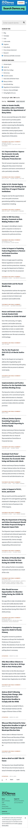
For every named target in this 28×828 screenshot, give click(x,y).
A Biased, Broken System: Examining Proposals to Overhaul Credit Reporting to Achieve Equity (13, 422)
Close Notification (25, 821)
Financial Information (19, 800)
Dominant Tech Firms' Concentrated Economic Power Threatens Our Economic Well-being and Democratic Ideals (14, 457)
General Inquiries (6, 813)
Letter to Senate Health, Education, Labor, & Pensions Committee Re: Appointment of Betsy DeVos (13, 109)
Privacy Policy (5, 806)
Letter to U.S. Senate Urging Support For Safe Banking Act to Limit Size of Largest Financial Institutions (14, 188)
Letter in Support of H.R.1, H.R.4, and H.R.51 (11, 490)
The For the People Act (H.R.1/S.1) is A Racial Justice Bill (13, 352)
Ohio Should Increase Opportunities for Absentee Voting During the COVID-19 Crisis (12, 593)
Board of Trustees (6, 800)
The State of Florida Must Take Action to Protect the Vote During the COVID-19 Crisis (13, 560)
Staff (3, 802)
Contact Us (4, 811)
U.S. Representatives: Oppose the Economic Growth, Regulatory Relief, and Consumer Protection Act (13, 155)
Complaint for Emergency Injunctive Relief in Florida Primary (12, 629)
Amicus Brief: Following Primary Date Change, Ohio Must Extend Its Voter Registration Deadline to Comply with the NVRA (12, 697)
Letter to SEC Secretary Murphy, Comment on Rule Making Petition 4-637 (12, 219)
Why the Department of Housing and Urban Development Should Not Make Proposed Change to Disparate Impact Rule (14, 523)
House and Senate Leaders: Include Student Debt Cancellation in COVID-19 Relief (14, 314)
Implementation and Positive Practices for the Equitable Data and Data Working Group (14, 385)
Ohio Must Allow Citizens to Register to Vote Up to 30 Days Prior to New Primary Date (13, 664)
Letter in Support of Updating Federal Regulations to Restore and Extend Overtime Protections (13, 252)
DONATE (21, 3)
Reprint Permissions (6, 808)
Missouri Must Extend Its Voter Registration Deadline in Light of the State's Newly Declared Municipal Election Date (14, 726)
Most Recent (20, 101)
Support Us (16, 799)
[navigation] (26, 2)
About (3, 799)
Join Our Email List (18, 802)
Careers (3, 804)
